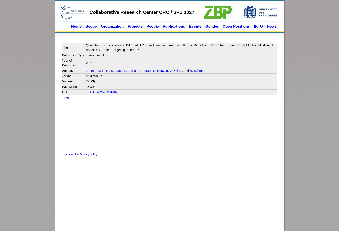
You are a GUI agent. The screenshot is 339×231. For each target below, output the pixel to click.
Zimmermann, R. (97, 70)
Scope (91, 26)
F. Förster (144, 70)
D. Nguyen (160, 70)
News (272, 26)
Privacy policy (88, 154)
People (152, 26)
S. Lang (116, 70)
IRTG (258, 26)
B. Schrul (196, 70)
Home (76, 26)
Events (195, 26)
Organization (112, 26)
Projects (135, 26)
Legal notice (71, 154)
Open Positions (236, 26)
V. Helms (176, 70)
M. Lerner (130, 70)
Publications (174, 26)
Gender (212, 26)
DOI (66, 98)
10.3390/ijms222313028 (102, 92)
